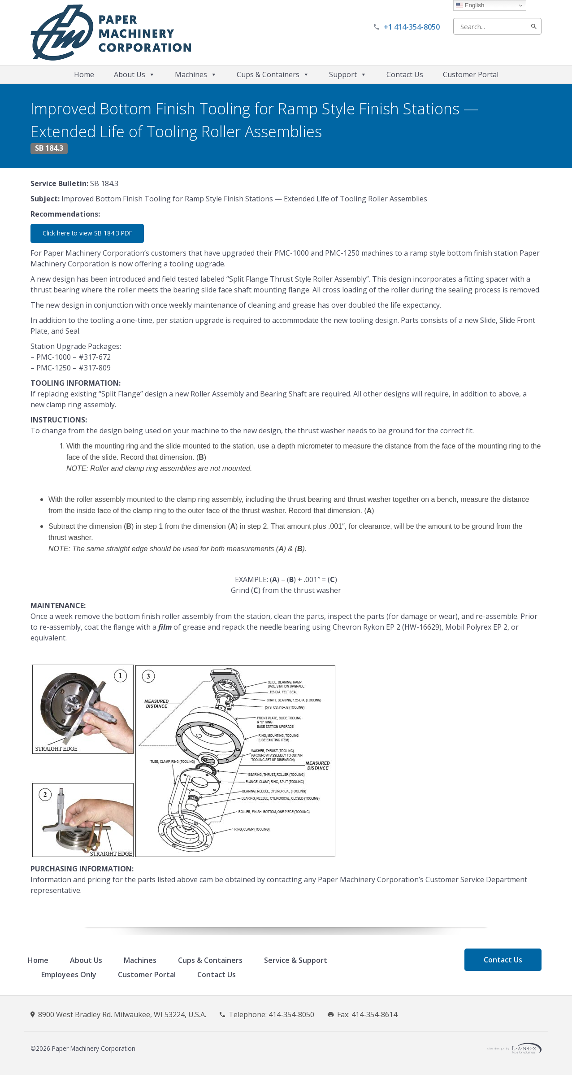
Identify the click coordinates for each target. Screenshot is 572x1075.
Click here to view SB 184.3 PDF (87, 233)
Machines (196, 74)
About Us (134, 74)
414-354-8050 (291, 1014)
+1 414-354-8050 (412, 27)
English (470, 5)
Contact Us (404, 74)
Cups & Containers (273, 74)
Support (348, 74)
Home (84, 74)
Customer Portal (470, 74)
